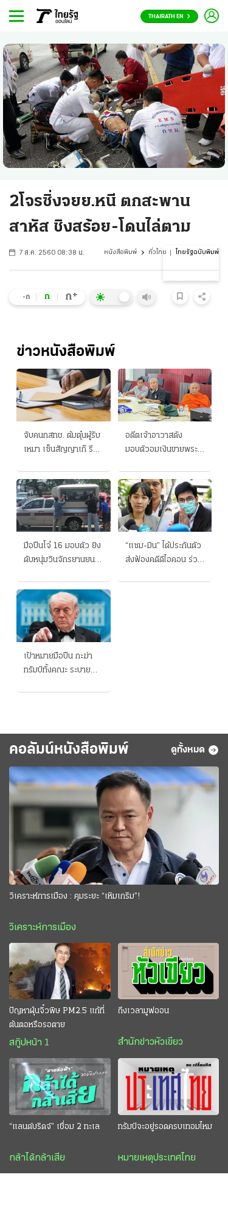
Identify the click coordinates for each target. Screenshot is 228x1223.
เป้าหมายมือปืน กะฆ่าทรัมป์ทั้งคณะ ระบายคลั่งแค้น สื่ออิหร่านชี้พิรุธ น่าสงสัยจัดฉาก (58, 664)
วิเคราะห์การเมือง (42, 928)
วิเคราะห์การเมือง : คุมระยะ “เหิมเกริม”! (74, 896)
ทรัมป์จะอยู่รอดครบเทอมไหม (165, 1126)
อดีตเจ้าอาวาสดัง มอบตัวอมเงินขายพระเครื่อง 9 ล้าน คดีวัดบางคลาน (164, 444)
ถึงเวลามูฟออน (143, 1011)
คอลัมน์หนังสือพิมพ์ (69, 749)
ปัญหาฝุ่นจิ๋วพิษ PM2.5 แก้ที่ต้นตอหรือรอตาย (57, 1018)
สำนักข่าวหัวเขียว (150, 1042)
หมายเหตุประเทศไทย (157, 1158)
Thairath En (169, 16)
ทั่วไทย (157, 252)
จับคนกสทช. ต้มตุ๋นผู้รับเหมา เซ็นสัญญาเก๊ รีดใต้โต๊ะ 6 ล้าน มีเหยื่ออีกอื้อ (62, 444)
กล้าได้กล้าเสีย (37, 1158)
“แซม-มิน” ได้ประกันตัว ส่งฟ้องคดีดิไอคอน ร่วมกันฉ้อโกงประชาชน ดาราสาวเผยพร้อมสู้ (163, 554)
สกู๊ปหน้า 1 (29, 1043)
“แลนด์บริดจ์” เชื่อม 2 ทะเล (54, 1126)
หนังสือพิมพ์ (120, 252)
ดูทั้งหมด (195, 750)
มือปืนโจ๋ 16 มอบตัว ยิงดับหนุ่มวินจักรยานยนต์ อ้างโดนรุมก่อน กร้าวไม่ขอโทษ (62, 554)
